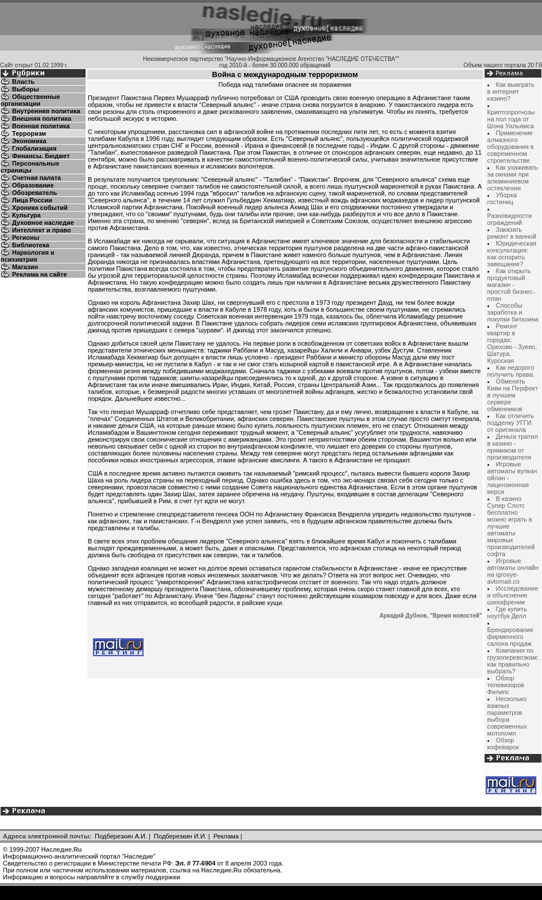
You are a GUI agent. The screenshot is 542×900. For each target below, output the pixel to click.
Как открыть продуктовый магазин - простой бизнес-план (511, 284)
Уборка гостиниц (502, 198)
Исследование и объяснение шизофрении (513, 595)
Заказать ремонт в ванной (511, 233)
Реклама (226, 836)
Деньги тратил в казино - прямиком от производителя (512, 447)
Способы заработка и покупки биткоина (513, 312)
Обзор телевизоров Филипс (505, 685)
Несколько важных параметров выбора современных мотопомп (507, 716)
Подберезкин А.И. (121, 836)
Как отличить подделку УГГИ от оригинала (510, 422)
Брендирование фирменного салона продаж (510, 636)
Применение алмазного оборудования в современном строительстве (510, 146)
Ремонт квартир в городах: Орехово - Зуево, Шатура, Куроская (512, 343)
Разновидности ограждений (509, 219)
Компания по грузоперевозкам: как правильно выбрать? (513, 661)
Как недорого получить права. (511, 371)
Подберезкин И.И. (180, 836)
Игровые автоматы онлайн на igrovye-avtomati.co (513, 571)
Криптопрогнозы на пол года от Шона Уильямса (511, 119)
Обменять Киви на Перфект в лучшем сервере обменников (512, 395)
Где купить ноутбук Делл (507, 612)
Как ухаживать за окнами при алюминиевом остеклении (512, 178)
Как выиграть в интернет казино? (511, 91)
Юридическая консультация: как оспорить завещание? (511, 253)
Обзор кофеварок (503, 743)
